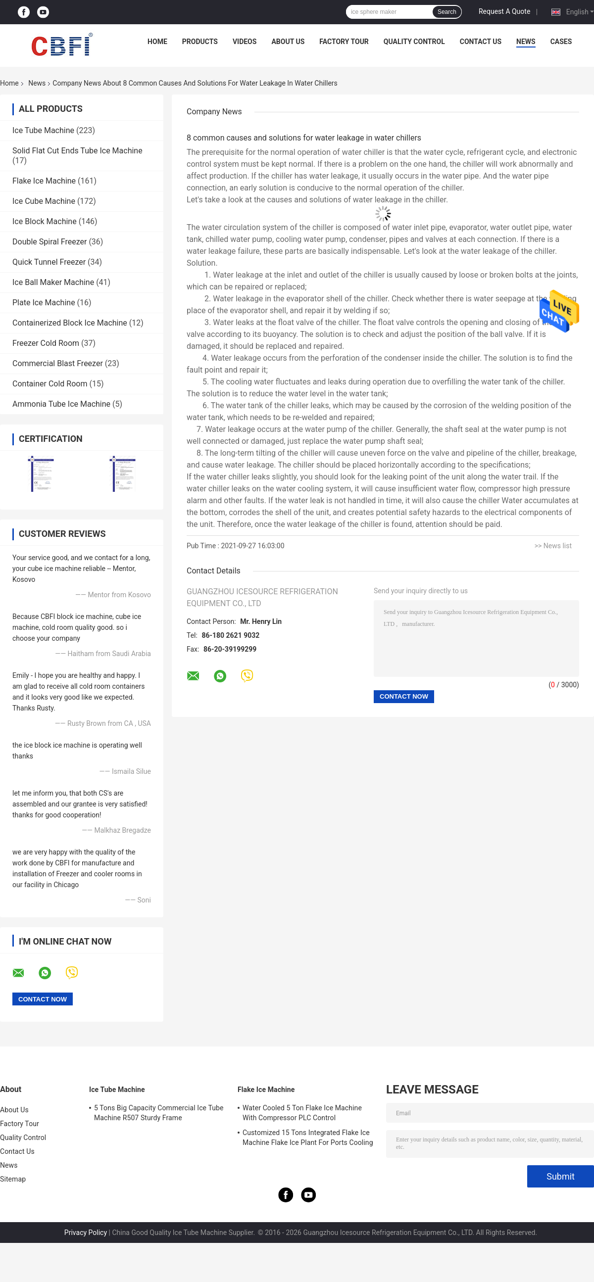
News (526, 42)
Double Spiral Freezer (49, 241)
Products (200, 42)
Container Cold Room (49, 383)
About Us (287, 42)
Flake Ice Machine (44, 181)
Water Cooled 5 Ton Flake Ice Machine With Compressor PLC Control (302, 1113)
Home (157, 42)
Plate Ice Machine (43, 302)
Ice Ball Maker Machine (53, 282)
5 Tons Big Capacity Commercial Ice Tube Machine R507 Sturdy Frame (159, 1113)
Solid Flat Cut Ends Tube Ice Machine (77, 150)
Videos (245, 42)
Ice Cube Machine (43, 201)
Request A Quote (504, 11)
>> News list (553, 546)
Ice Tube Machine (43, 130)
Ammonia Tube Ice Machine (61, 404)
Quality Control (414, 42)
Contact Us (480, 42)
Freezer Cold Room (45, 343)
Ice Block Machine (44, 221)
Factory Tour (344, 42)
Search (447, 11)
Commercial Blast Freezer (57, 363)
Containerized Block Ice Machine (69, 323)
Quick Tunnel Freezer (49, 262)
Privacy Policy (85, 1232)
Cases (561, 42)
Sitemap (13, 1179)
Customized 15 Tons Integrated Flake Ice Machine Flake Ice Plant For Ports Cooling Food (308, 1139)
